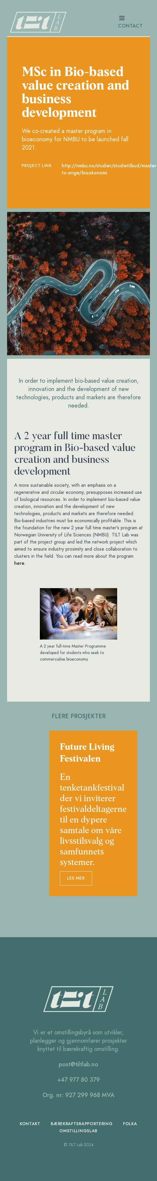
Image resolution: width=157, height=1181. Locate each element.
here (19, 563)
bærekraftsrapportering (82, 1124)
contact (130, 26)
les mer (76, 878)
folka (130, 1124)
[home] (40, 22)
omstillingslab (78, 1131)
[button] (134, 22)
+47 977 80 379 (78, 1079)
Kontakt (30, 1124)
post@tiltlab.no (78, 1064)
